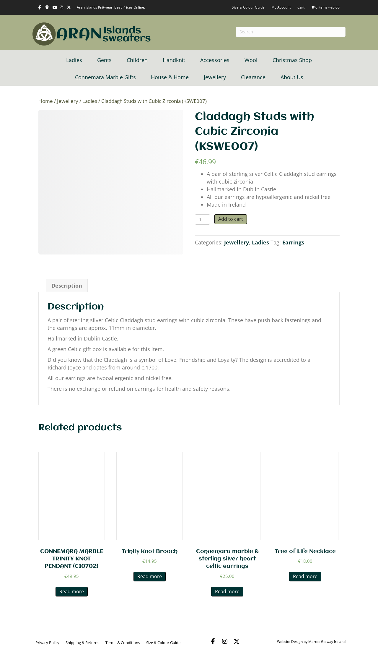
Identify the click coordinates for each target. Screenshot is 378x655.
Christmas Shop (292, 60)
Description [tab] (66, 285)
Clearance (253, 77)
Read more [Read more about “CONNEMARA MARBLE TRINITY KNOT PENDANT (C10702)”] (71, 591)
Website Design (290, 641)
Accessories (214, 60)
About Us (292, 77)
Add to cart (230, 219)
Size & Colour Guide (248, 7)
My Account (281, 7)
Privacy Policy (47, 642)
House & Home (170, 77)
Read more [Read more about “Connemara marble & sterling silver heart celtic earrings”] (227, 591)
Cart (300, 7)
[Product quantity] (202, 219)
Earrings (293, 242)
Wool (251, 60)
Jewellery (215, 77)
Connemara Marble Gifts (105, 77)
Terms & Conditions (122, 642)
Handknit (174, 60)
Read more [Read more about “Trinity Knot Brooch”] (149, 576)
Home (45, 101)
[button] (212, 641)
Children (137, 60)
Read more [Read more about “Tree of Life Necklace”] (305, 576)
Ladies (74, 60)
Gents (104, 60)
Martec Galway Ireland (327, 641)
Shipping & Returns (82, 642)
